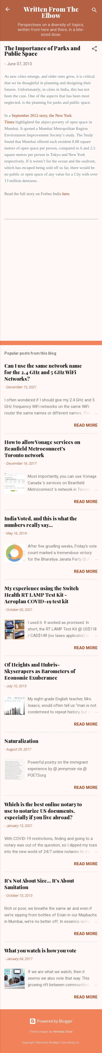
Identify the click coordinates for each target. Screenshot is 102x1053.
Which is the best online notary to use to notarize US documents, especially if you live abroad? (43, 811)
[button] (94, 49)
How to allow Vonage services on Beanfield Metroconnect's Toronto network (42, 448)
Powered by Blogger (51, 1021)
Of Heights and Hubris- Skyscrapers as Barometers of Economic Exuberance (39, 671)
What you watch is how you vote (40, 950)
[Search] (94, 11)
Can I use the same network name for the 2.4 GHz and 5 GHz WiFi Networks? (43, 372)
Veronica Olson (63, 1031)
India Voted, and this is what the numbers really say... (40, 521)
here (65, 194)
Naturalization (21, 741)
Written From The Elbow (51, 12)
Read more (86, 425)
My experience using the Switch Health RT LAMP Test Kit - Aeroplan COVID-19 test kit (41, 595)
